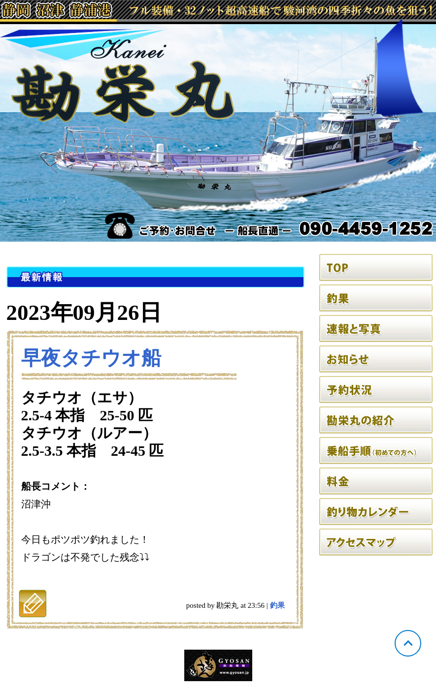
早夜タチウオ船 (91, 358)
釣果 (277, 605)
